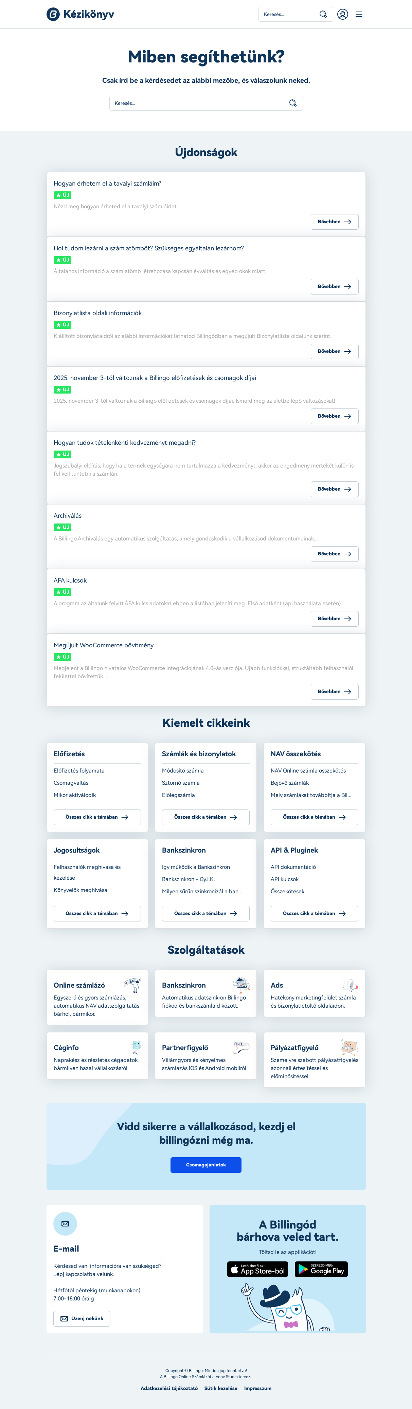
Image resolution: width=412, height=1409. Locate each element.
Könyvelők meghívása (80, 890)
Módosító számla (183, 770)
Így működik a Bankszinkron (196, 867)
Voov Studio (227, 1376)
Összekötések (287, 891)
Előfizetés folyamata (79, 770)
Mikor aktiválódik (75, 795)
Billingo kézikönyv (80, 14)
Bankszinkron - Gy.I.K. (188, 879)
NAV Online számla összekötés (308, 770)
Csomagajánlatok (206, 1165)
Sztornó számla (181, 783)
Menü (359, 14)
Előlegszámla (178, 795)
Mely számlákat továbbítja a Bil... (311, 795)
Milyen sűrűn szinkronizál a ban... (202, 891)
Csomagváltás (71, 783)
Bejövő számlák (290, 783)
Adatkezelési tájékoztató (169, 1388)
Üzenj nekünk (87, 1318)
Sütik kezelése (220, 1388)
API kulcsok (285, 879)
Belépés (343, 14)
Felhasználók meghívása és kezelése (87, 872)
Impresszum (257, 1388)
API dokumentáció (293, 867)
